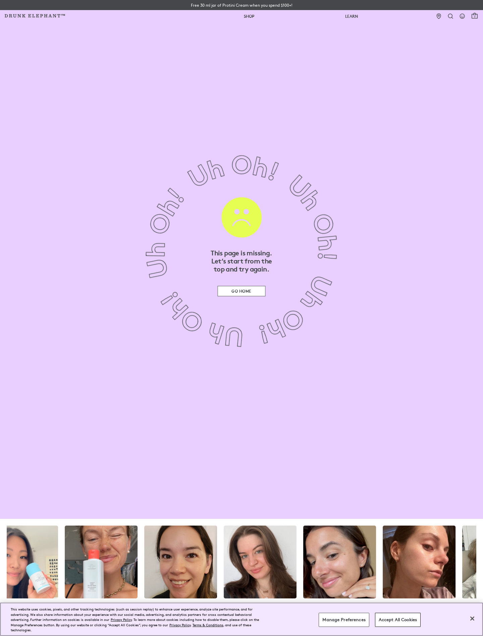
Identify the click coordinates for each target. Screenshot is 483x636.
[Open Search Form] (450, 16)
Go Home (241, 291)
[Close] (472, 618)
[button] (242, 5)
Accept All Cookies (398, 620)
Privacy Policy (121, 619)
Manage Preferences (343, 620)
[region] (241, 619)
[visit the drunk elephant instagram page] (241, 562)
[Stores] (439, 16)
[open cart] (474, 15)
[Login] (462, 16)
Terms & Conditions (208, 624)
